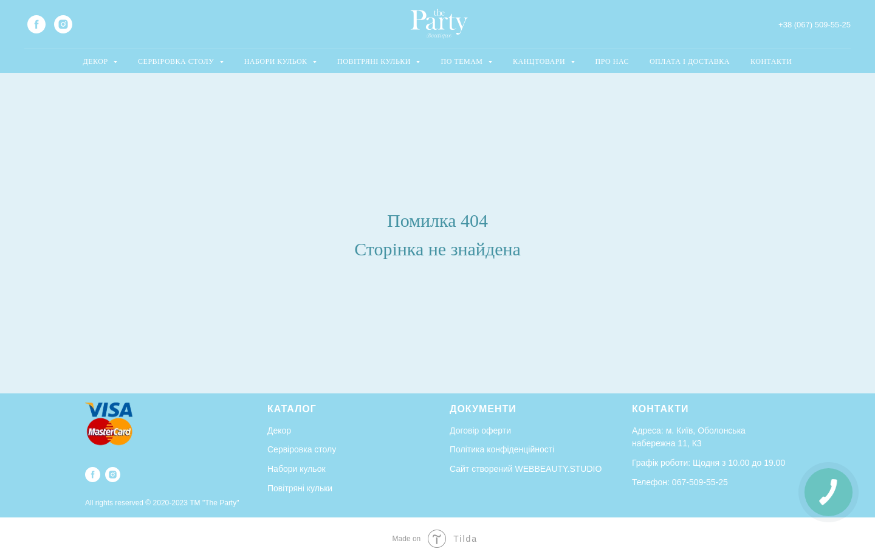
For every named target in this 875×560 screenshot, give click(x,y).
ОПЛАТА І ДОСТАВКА (690, 61)
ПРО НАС (612, 61)
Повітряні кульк (297, 488)
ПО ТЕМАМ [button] (463, 61)
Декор (279, 430)
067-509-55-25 (700, 482)
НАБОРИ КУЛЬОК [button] (276, 61)
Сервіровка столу (301, 449)
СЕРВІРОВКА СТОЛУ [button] (177, 61)
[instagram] (63, 24)
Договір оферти (480, 430)
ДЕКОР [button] (97, 61)
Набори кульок (296, 469)
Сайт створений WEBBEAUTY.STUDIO (526, 469)
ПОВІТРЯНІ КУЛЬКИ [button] (375, 61)
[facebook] (36, 24)
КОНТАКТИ (771, 61)
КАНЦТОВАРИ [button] (540, 61)
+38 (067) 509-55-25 (814, 24)
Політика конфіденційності (502, 449)
